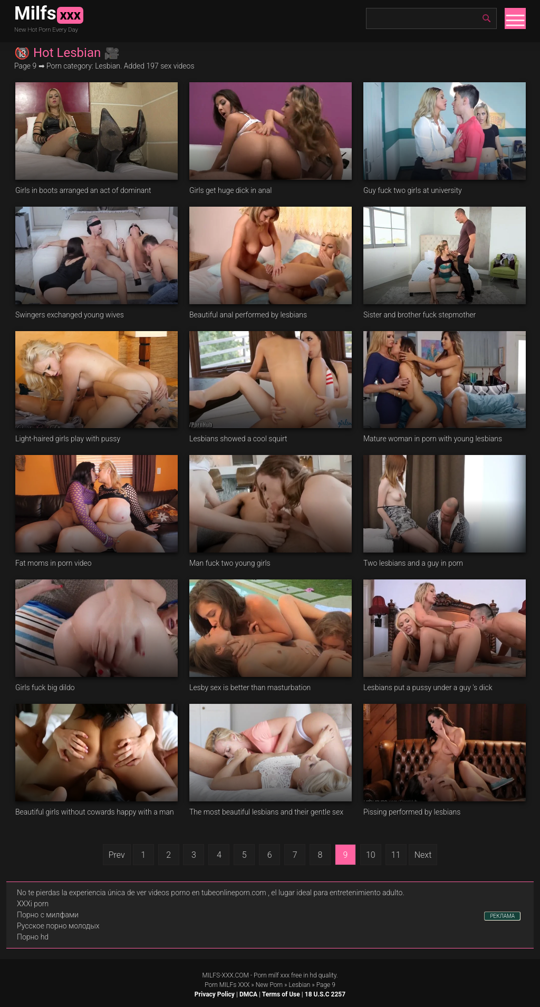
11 (396, 855)
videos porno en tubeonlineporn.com (207, 892)
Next (423, 855)
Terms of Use (281, 994)
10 (370, 855)
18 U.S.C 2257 (325, 994)
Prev (117, 855)
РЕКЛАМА (502, 916)
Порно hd (33, 937)
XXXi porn (33, 903)
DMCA (248, 994)
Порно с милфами (48, 915)
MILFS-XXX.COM (225, 975)
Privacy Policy (215, 994)
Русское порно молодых (58, 926)
